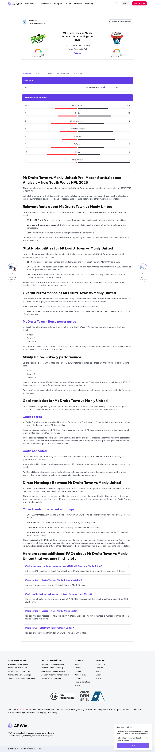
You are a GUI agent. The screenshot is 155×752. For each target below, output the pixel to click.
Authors (78, 668)
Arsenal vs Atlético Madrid (18, 664)
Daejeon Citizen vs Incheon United (21, 678)
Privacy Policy (80, 675)
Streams (78, 3)
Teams (68, 3)
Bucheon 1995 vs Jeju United (19, 671)
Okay (133, 746)
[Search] (117, 3)
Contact (78, 671)
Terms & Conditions (82, 682)
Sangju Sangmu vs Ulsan (51, 678)
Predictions (31, 3)
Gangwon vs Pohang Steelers (53, 671)
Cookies (78, 678)
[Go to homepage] (15, 3)
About (77, 664)
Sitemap (78, 685)
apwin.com (22, 709)
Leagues (58, 3)
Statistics (46, 3)
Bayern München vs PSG (17, 668)
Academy (89, 3)
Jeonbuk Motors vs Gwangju (19, 675)
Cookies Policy (139, 738)
